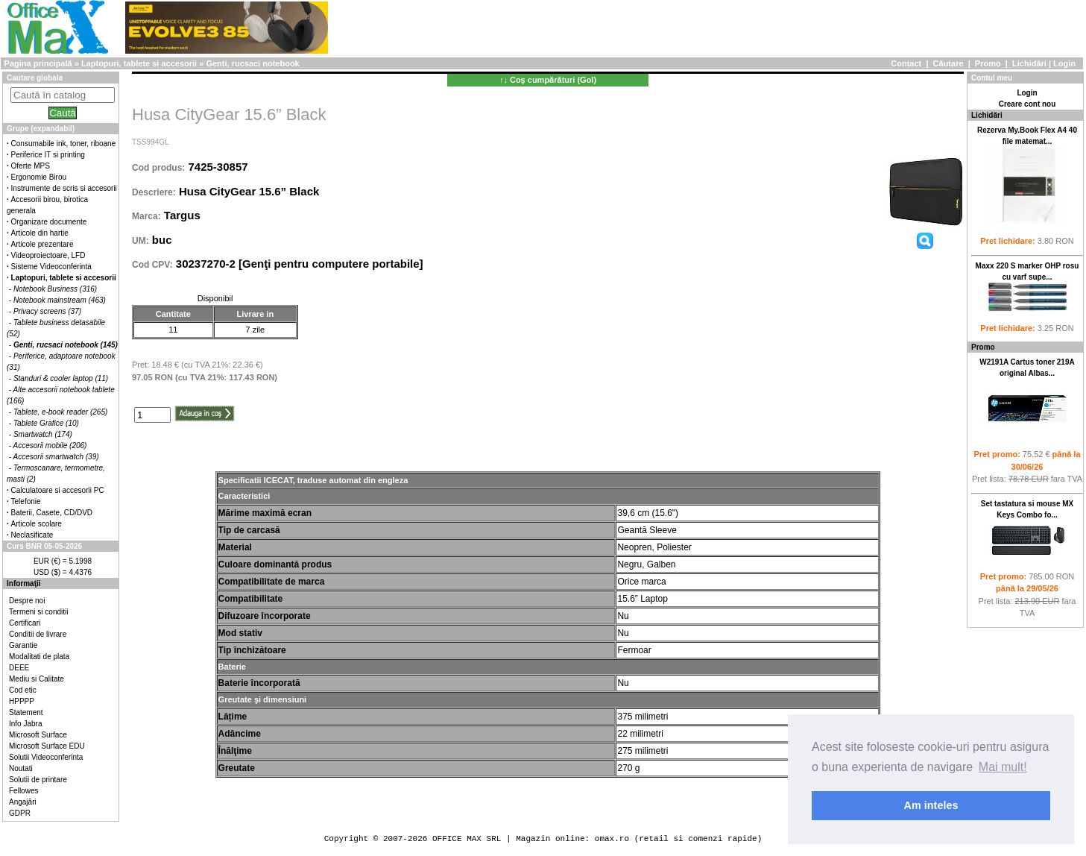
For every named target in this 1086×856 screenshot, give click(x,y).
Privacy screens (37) (47, 311)
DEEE (19, 668)
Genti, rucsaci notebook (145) (65, 345)
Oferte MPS (30, 166)
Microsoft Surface (38, 735)
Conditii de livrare (37, 634)
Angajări (23, 802)
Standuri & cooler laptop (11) (60, 378)
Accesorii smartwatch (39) (56, 457)
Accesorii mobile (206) (50, 445)
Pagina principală (38, 63)
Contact (906, 63)
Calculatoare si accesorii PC (57, 490)
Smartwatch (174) (42, 434)
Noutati (21, 768)
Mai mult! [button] (1003, 767)
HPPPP (21, 701)
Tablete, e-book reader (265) (60, 412)
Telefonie (26, 501)
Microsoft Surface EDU (47, 746)
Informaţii (24, 583)
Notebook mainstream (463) (59, 300)
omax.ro (612, 838)
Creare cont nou (1027, 104)
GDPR (20, 813)
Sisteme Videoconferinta (51, 266)
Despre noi (27, 601)
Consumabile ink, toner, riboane (63, 143)
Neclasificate (32, 535)
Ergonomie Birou (38, 177)
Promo (988, 63)
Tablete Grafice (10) (46, 423)
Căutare (948, 63)
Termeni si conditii (38, 612)
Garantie (23, 645)
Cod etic (23, 690)
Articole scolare (36, 524)
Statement (26, 712)
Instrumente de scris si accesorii (64, 188)
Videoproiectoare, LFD (48, 255)
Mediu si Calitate (36, 679)
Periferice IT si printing (48, 155)
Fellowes (23, 791)
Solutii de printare (38, 779)
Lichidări (1029, 63)
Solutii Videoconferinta (46, 757)
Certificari (24, 623)
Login (1064, 63)
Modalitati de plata (39, 656)
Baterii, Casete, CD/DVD (51, 513)
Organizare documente (49, 222)
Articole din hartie (40, 233)
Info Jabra (25, 724)
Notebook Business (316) (55, 289)
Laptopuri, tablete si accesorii (139, 63)
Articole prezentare (42, 244)
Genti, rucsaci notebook (252, 63)
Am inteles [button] (931, 805)
